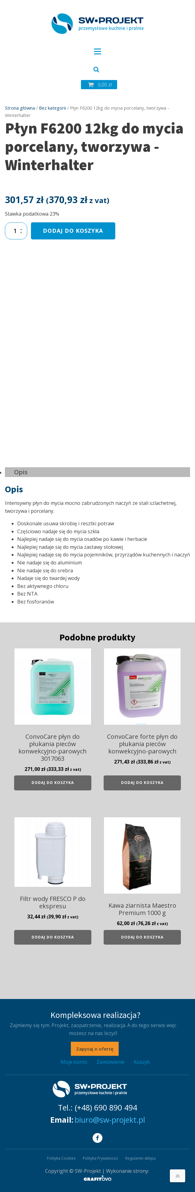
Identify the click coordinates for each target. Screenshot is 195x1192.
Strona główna (20, 108)
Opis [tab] (21, 472)
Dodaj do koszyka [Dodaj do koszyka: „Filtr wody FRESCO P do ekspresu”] (53, 937)
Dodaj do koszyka (73, 230)
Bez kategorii (52, 108)
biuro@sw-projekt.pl (110, 1119)
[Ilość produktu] (16, 230)
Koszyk (142, 1062)
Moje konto (74, 1062)
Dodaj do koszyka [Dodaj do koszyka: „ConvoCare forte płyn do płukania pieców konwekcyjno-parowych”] (142, 782)
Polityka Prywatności (100, 1158)
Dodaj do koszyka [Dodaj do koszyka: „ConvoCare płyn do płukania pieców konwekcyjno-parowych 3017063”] (53, 782)
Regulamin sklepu (140, 1158)
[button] (99, 84)
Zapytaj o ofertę (94, 1049)
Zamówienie (110, 1062)
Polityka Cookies (61, 1158)
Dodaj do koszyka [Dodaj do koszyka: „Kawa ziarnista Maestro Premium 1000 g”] (142, 937)
